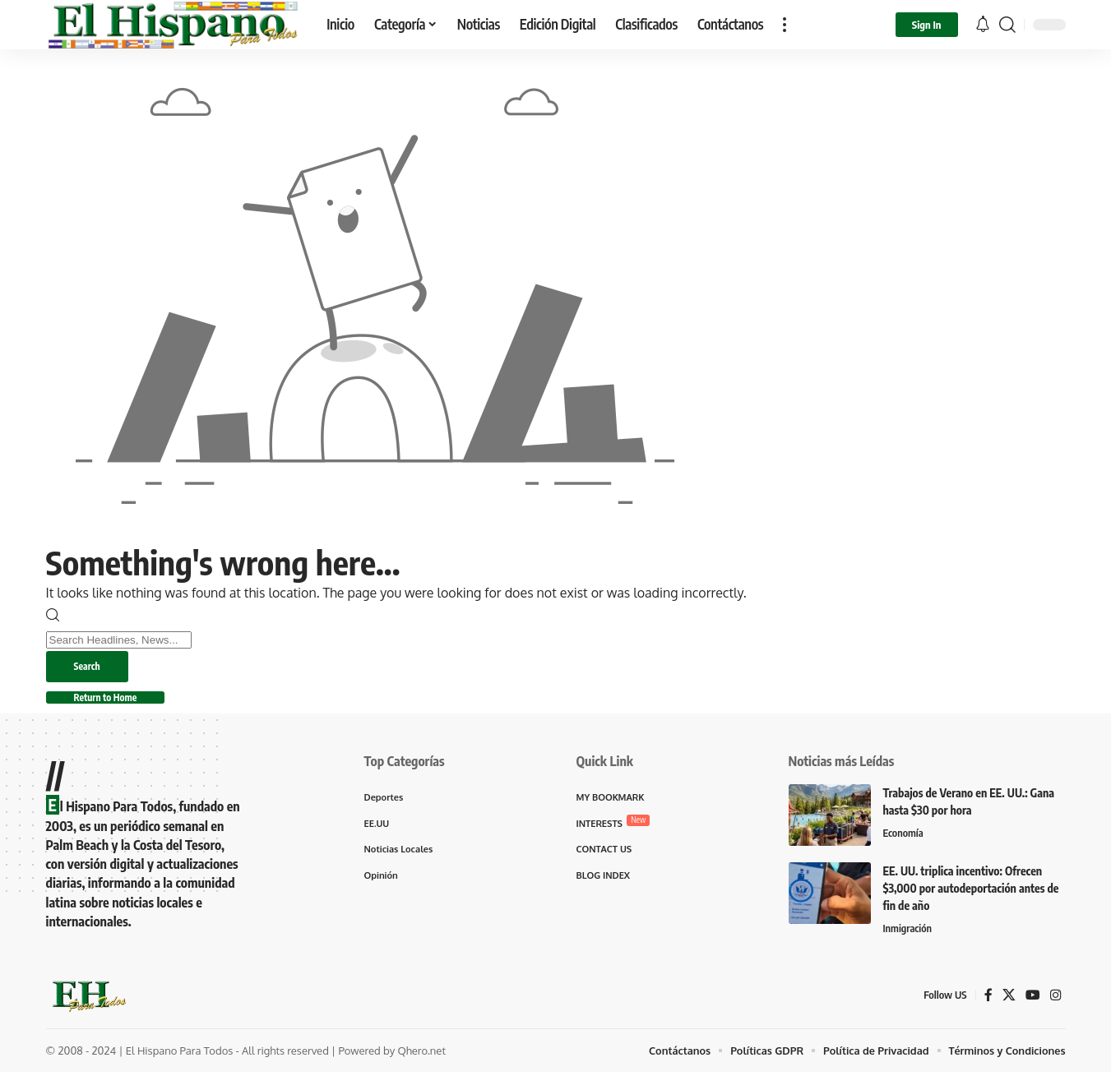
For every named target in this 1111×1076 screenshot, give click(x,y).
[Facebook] (988, 998)
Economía (903, 836)
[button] (784, 24)
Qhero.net (421, 1053)
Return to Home (111, 700)
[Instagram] (1056, 998)
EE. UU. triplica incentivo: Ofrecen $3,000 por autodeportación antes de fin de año (971, 891)
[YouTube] (1032, 998)
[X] (1009, 998)
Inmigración (908, 932)
